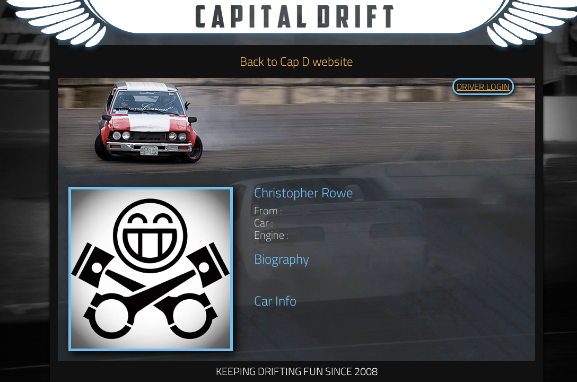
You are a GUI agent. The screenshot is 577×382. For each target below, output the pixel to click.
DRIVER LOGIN (483, 86)
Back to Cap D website (296, 61)
